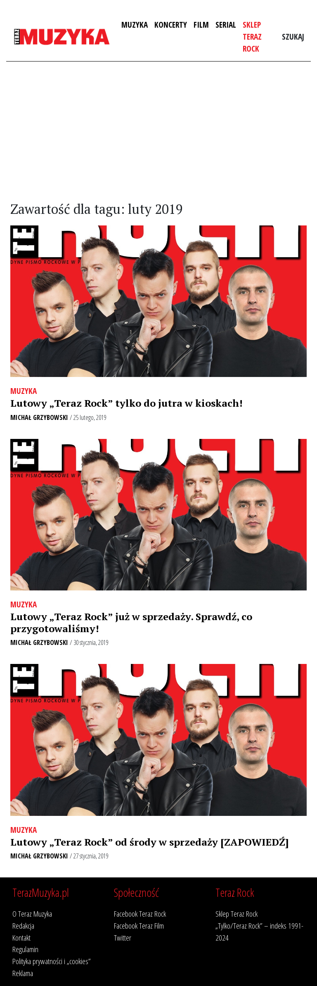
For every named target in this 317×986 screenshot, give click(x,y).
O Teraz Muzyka (32, 913)
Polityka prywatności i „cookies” (51, 961)
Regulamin (25, 949)
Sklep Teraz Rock (252, 36)
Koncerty (170, 24)
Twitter (122, 937)
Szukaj (293, 36)
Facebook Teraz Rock (140, 913)
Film (201, 24)
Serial (225, 24)
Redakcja (23, 925)
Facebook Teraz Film (139, 925)
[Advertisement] (158, 132)
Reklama (22, 973)
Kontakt (21, 937)
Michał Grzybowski (39, 417)
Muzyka (134, 24)
